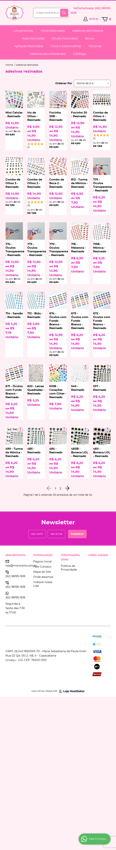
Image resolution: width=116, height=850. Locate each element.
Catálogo (79, 53)
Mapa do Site (42, 572)
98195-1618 (15, 576)
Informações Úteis (70, 557)
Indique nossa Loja (42, 584)
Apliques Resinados (28, 46)
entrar (94, 18)
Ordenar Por (63, 83)
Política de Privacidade (69, 568)
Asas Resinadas (33, 38)
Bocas (89, 38)
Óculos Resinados (65, 38)
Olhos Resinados (52, 30)
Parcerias (95, 46)
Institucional (42, 555)
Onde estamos (43, 577)
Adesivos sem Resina (87, 30)
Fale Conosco (42, 566)
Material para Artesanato (48, 53)
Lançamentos (23, 30)
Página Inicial (42, 561)
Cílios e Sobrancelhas (65, 46)
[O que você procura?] (64, 13)
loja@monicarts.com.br (21, 565)
